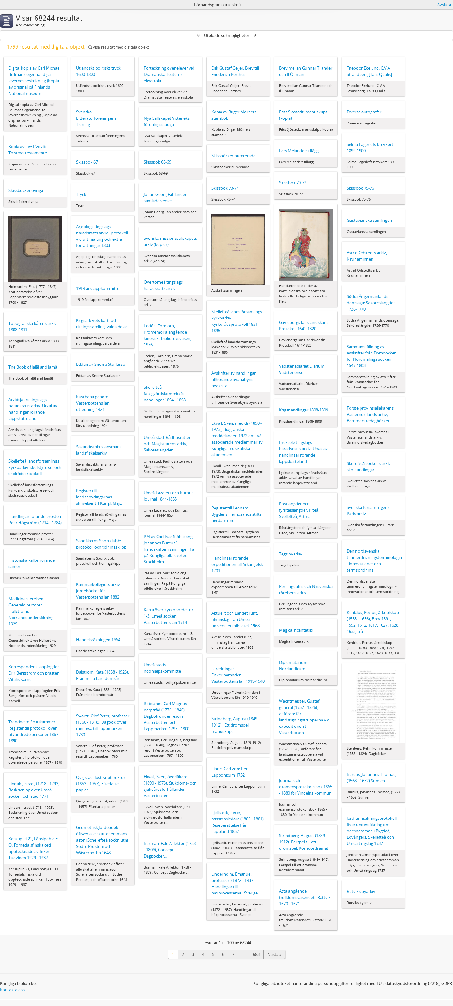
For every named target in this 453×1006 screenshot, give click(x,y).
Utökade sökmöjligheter (226, 35)
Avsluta (444, 5)
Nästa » (274, 954)
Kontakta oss (12, 989)
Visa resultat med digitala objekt (118, 47)
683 (256, 954)
